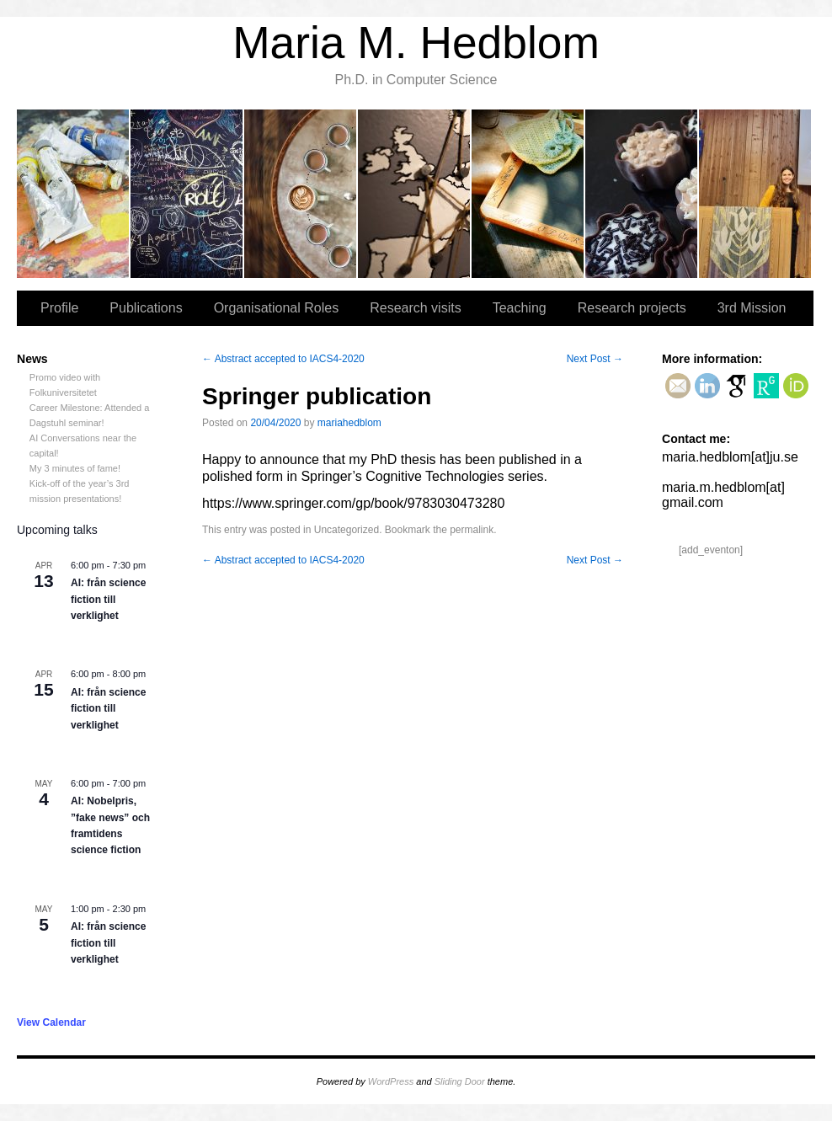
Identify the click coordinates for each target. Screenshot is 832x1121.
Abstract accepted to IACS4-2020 (283, 359)
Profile (74, 193)
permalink (471, 530)
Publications (187, 193)
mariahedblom (349, 423)
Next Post (595, 359)
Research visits (415, 193)
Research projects (642, 193)
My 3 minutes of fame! (74, 468)
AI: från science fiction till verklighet (108, 599)
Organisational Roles (301, 193)
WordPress (390, 1081)
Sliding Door (460, 1081)
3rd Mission (755, 193)
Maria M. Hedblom (416, 42)
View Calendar (51, 1022)
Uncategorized (346, 530)
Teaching (528, 193)
